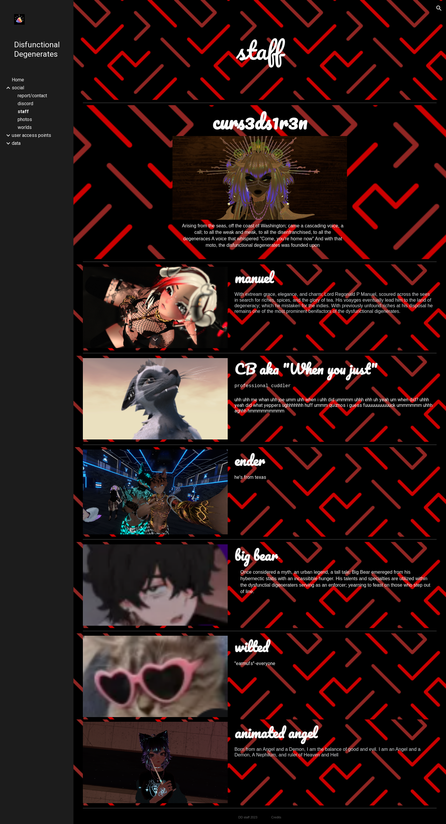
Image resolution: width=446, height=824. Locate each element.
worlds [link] (25, 127)
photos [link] (25, 119)
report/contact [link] (32, 95)
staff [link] (23, 111)
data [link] (16, 143)
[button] (439, 8)
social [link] (18, 87)
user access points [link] (31, 135)
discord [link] (25, 103)
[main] (259, 49)
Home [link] (18, 80)
